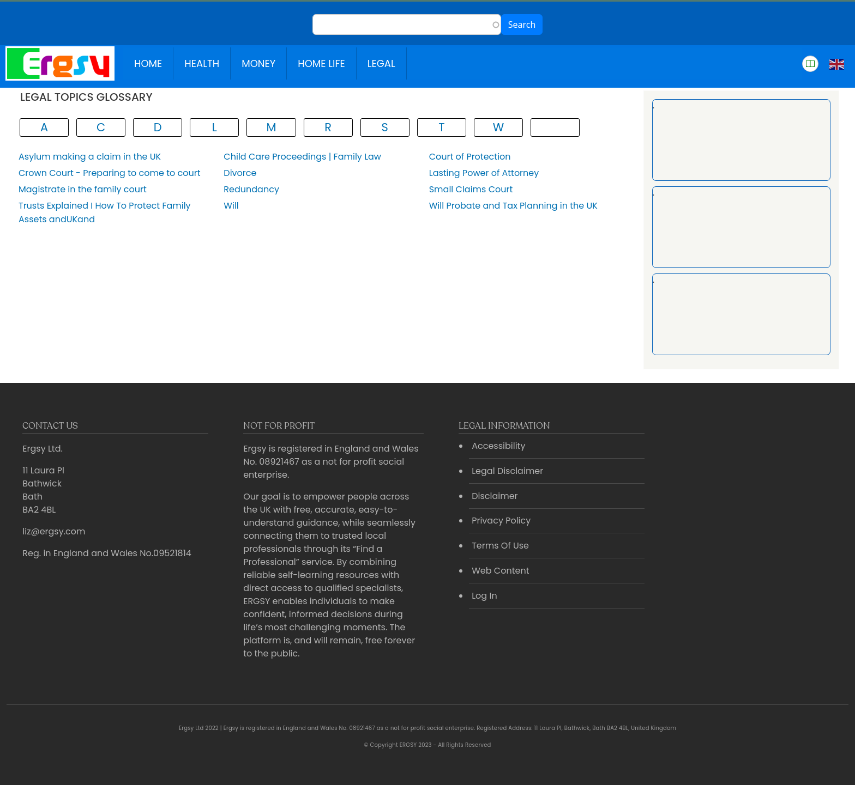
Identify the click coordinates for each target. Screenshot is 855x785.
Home (148, 63)
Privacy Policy (501, 520)
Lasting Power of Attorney (484, 173)
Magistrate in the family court (83, 189)
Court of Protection (470, 156)
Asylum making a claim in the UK (90, 156)
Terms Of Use (500, 545)
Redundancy (251, 189)
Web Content (500, 570)
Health (201, 63)
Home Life (321, 63)
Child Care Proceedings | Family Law (302, 156)
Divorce (240, 173)
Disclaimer (494, 496)
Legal (381, 63)
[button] (810, 64)
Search (522, 25)
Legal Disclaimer (507, 471)
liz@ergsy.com (53, 531)
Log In (484, 595)
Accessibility (498, 446)
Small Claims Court (471, 189)
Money (258, 63)
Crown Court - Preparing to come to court (109, 173)
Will (231, 205)
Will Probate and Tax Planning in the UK (513, 205)
